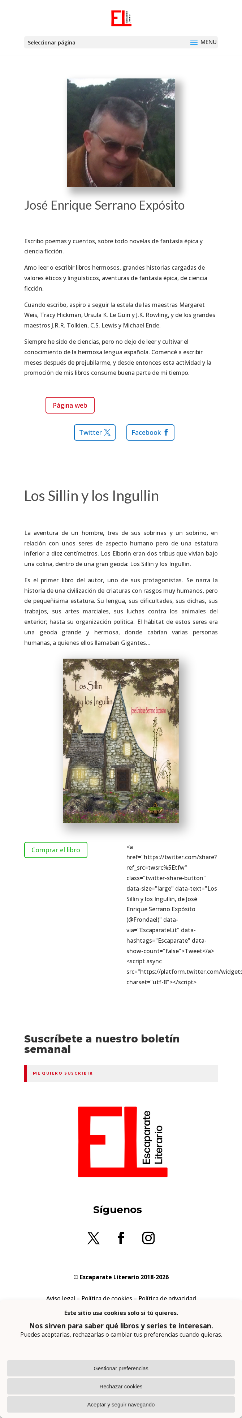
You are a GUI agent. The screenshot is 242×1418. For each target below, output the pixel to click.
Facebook (146, 432)
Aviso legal (60, 1298)
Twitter (90, 432)
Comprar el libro (55, 849)
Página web (70, 405)
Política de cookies (106, 1298)
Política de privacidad (167, 1298)
